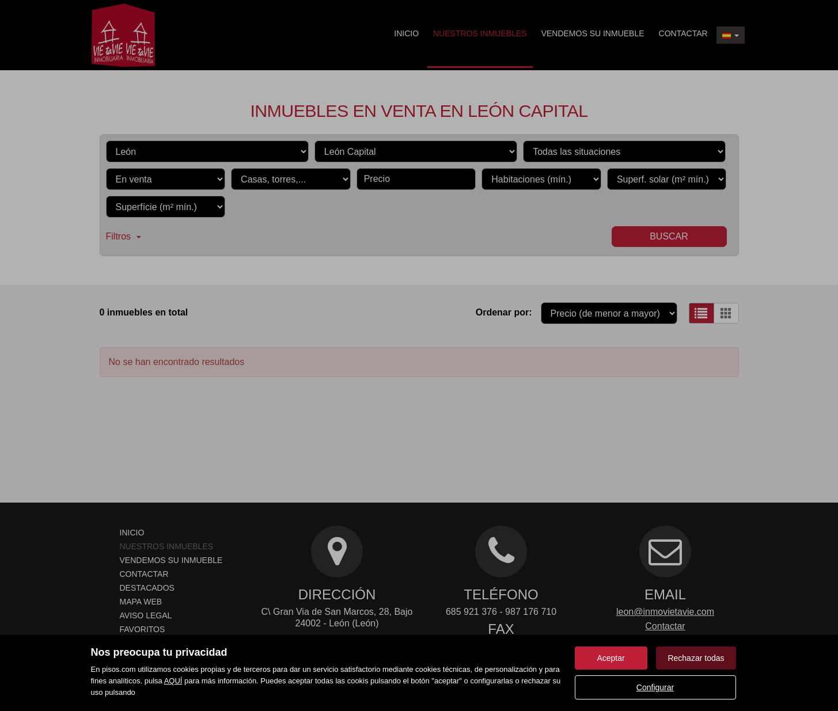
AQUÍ (173, 680)
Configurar (655, 687)
